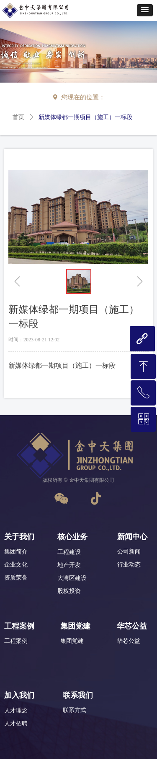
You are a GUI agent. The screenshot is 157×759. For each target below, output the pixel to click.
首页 (18, 117)
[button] (145, 10)
